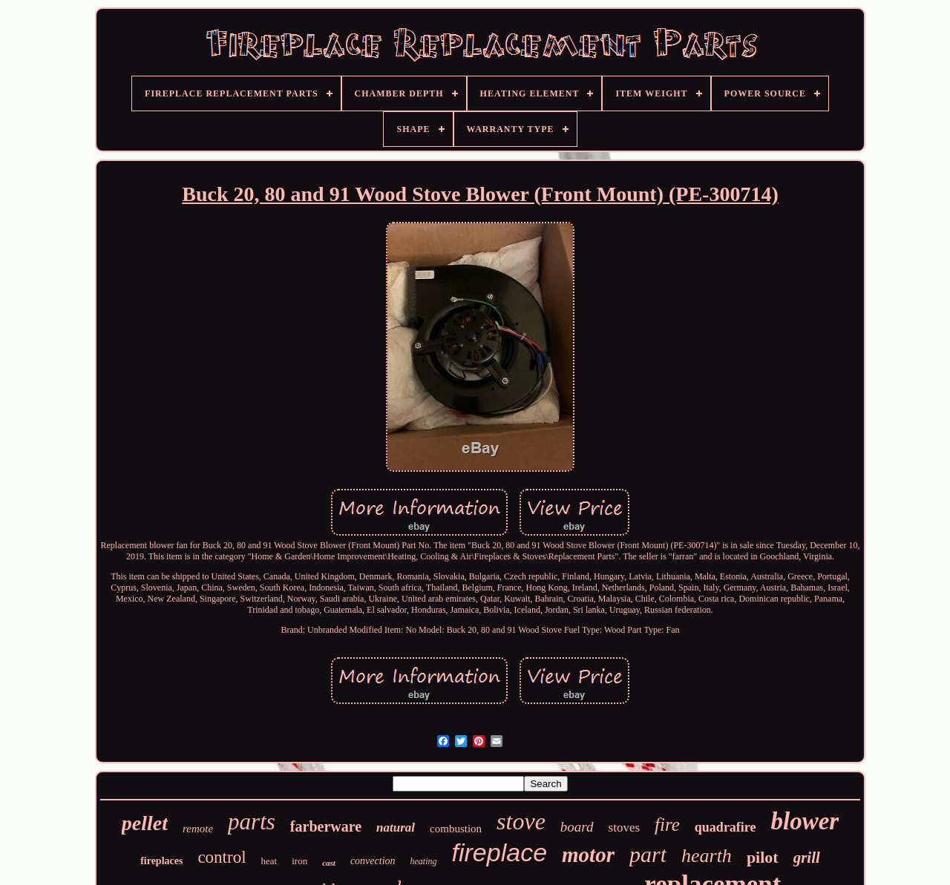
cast (328, 862)
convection (373, 860)
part (647, 854)
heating (423, 861)
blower (805, 821)
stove (521, 821)
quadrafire (725, 827)
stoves (625, 827)
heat (269, 860)
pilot (763, 857)
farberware (325, 826)
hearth (706, 855)
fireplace (500, 852)
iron (299, 860)
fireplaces (161, 860)
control (221, 857)
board (577, 827)
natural (395, 827)
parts (251, 822)
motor (588, 854)
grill (806, 857)
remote (198, 829)
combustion (456, 829)
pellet (145, 823)
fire (667, 825)
